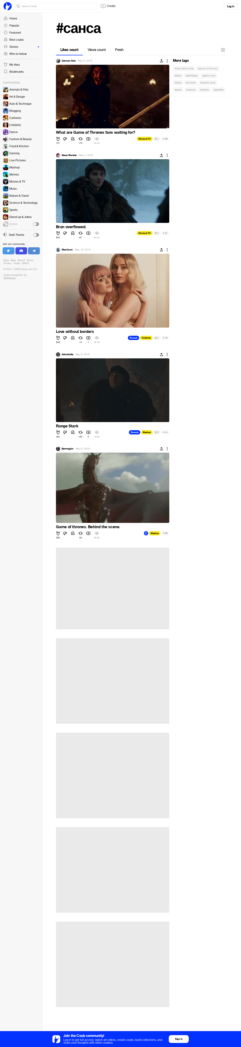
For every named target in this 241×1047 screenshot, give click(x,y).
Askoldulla (67, 354)
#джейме (218, 89)
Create (107, 6)
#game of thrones (208, 68)
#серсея (190, 89)
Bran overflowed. (71, 226)
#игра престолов (184, 68)
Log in (230, 6)
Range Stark (67, 426)
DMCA (25, 263)
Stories (21, 46)
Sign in (178, 1039)
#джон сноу (208, 75)
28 (165, 138)
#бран (178, 82)
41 (165, 432)
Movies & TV (144, 138)
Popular (11, 25)
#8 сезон (191, 82)
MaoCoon (67, 250)
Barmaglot (67, 449)
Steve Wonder (69, 155)
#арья (178, 75)
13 (165, 337)
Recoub (133, 337)
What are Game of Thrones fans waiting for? (95, 132)
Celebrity (146, 337)
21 (165, 233)
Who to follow (15, 53)
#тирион (204, 89)
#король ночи (207, 82)
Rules (17, 263)
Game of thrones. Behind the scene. (88, 526)
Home (10, 18)
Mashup (147, 432)
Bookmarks (14, 71)
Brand (21, 260)
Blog (6, 260)
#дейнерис (192, 75)
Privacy (8, 263)
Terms (30, 260)
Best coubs (14, 39)
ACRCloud (9, 278)
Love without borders (75, 331)
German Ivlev (69, 61)
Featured (12, 32)
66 (165, 533)
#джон (178, 89)
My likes (12, 64)
